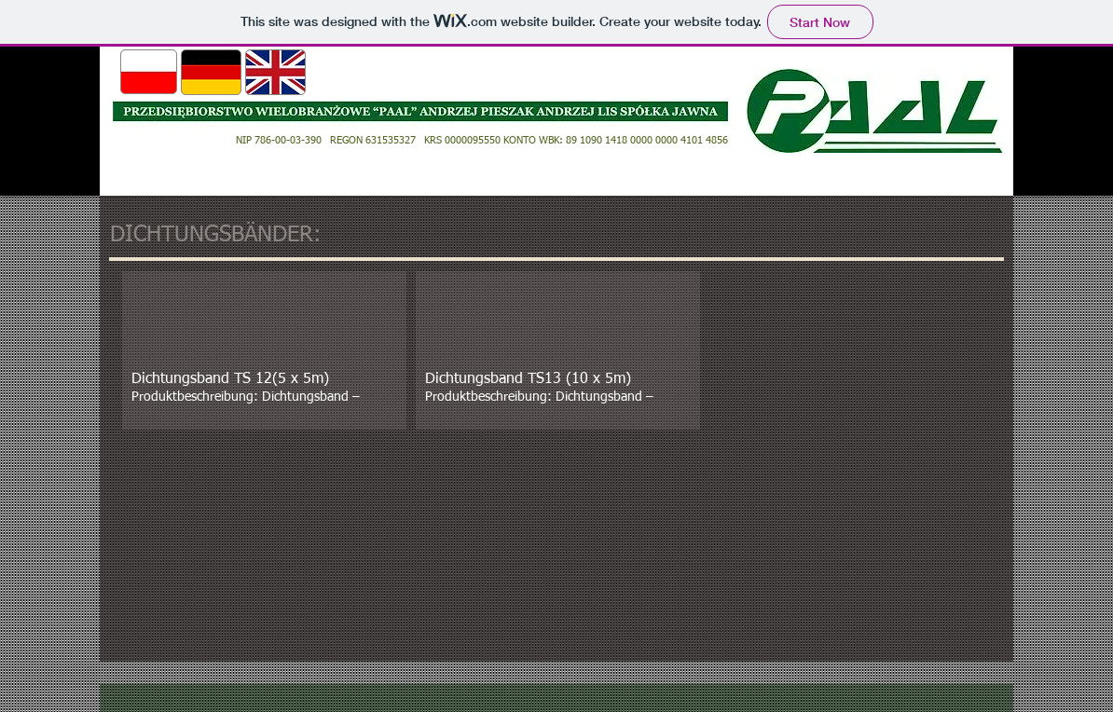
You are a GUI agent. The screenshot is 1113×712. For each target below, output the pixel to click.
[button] (264, 350)
